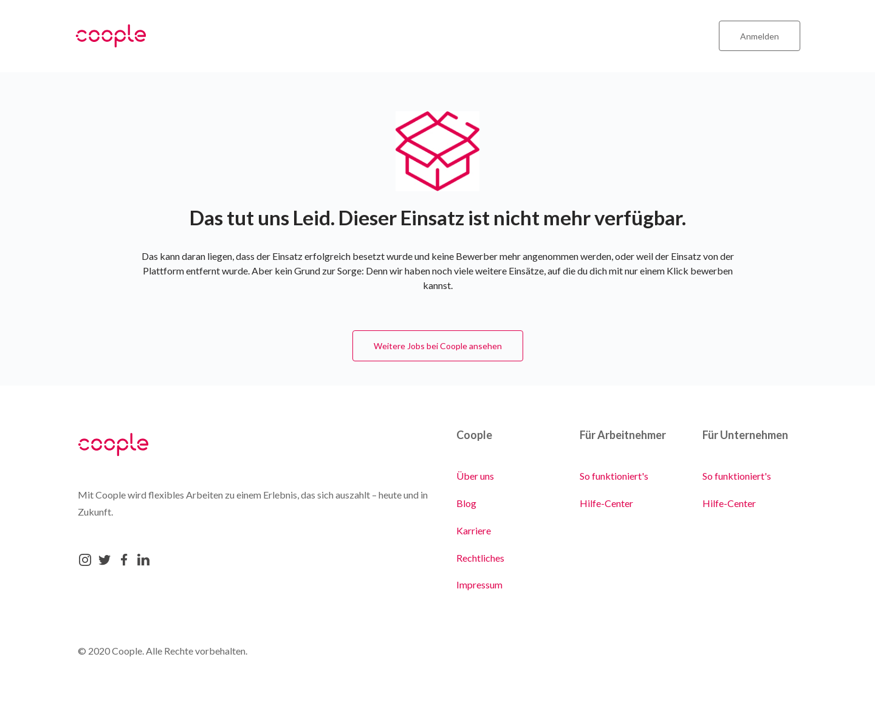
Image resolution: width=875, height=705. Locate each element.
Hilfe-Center (606, 503)
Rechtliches (480, 558)
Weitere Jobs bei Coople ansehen (438, 346)
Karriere (473, 530)
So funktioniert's (614, 476)
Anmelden (759, 36)
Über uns (475, 476)
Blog (466, 503)
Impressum (479, 584)
